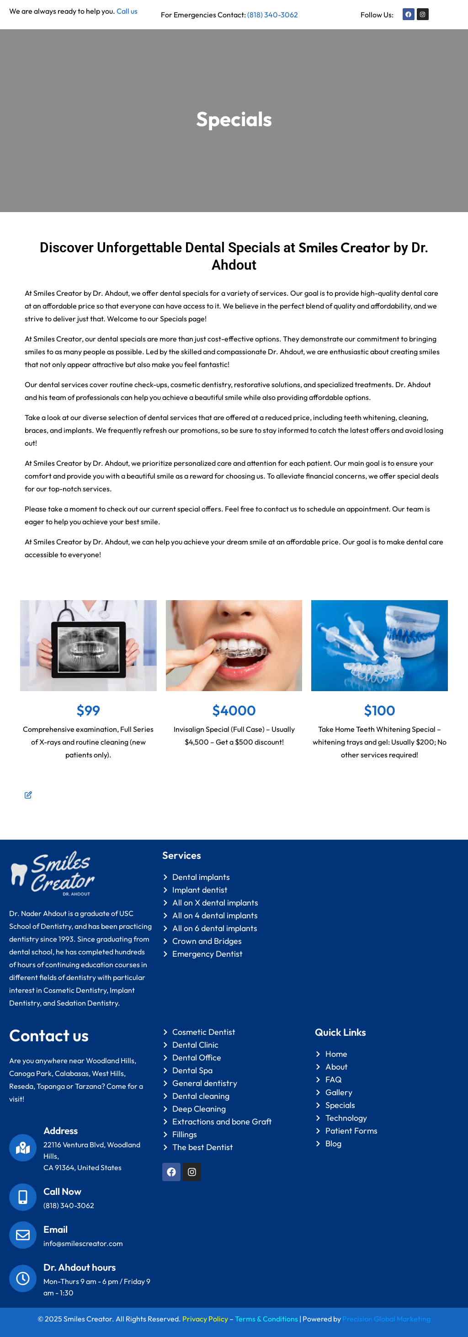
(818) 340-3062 (272, 14)
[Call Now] (23, 1197)
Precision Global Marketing (386, 1318)
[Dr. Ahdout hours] (23, 1278)
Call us (127, 11)
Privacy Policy (205, 1318)
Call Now (62, 1191)
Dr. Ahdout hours (79, 1267)
